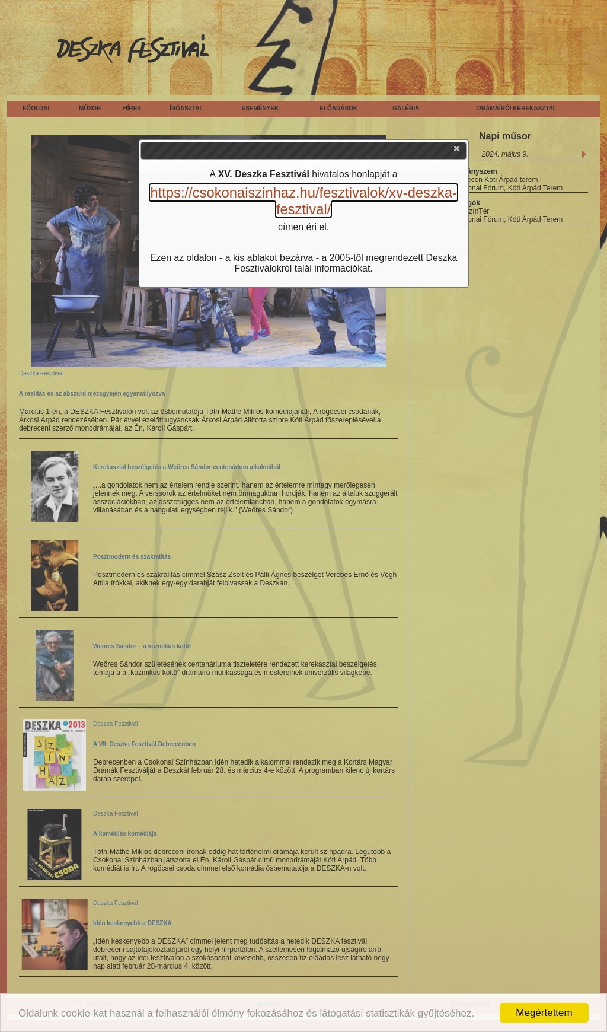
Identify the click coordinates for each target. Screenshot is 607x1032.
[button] (457, 151)
